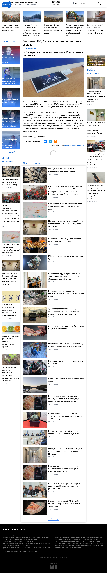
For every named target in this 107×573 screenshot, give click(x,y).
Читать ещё (53, 519)
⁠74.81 (75, 3)
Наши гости (8, 41)
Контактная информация (14, 552)
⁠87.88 (82, 3)
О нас (4, 552)
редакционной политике (74, 145)
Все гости (11, 153)
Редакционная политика (30, 552)
